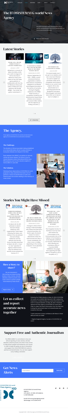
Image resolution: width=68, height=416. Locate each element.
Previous (4, 231)
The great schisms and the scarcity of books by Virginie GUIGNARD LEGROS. (34, 219)
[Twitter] (55, 388)
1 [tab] (33, 113)
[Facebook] (63, 388)
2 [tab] (35, 113)
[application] (43, 2)
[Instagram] (67, 388)
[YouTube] (59, 388)
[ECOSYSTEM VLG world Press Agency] (9, 2)
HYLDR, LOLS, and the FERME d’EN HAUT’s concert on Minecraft (15, 64)
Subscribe (59, 370)
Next (64, 231)
